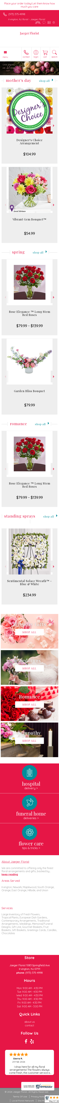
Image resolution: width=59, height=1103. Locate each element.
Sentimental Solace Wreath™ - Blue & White (29, 582)
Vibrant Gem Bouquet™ (29, 219)
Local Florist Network (23, 1100)
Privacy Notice (38, 1096)
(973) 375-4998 (16, 14)
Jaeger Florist (29, 33)
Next (54, 126)
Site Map (42, 1100)
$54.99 (29, 233)
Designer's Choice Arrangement (30, 141)
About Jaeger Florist (15, 862)
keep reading (10, 874)
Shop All (44, 80)
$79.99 (29, 405)
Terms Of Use (20, 1096)
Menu (5, 57)
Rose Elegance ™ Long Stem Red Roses (29, 313)
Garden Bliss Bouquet (29, 391)
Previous (5, 126)
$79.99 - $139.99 (29, 325)
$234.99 (29, 595)
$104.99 (29, 154)
